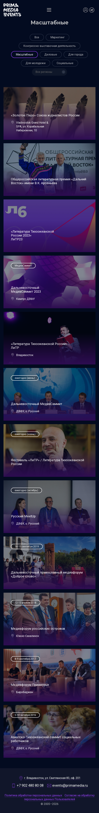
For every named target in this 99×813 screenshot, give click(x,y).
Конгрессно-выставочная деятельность (49, 46)
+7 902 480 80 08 (30, 785)
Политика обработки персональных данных (33, 795)
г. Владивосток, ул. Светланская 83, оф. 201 (52, 778)
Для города (75, 54)
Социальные (65, 63)
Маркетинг (57, 37)
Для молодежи (35, 63)
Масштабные (24, 54)
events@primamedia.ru (70, 785)
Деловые (50, 54)
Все (36, 37)
